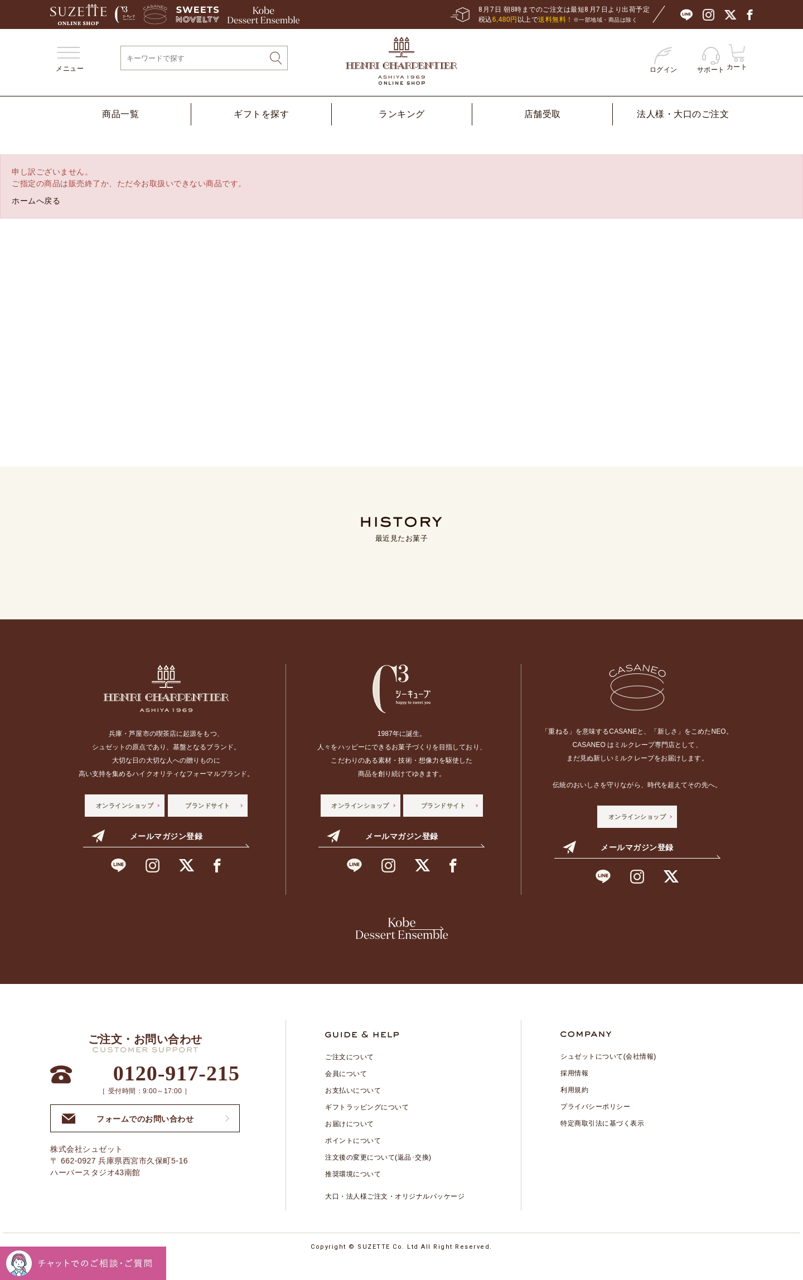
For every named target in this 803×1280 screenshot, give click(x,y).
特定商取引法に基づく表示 (602, 1140)
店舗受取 (542, 114)
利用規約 (574, 1107)
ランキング (402, 114)
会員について (346, 1090)
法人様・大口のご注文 (683, 114)
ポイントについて (353, 1157)
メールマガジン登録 (146, 836)
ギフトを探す (261, 114)
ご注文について (349, 1074)
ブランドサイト (207, 805)
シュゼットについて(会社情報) (608, 1073)
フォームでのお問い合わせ (128, 1135)
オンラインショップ (125, 805)
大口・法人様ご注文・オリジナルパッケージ (395, 1213)
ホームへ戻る (36, 200)
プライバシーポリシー (595, 1123)
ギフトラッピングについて (367, 1124)
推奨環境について (353, 1191)
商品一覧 (120, 114)
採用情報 (574, 1090)
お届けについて (349, 1141)
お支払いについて (353, 1107)
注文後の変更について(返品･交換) (378, 1174)
